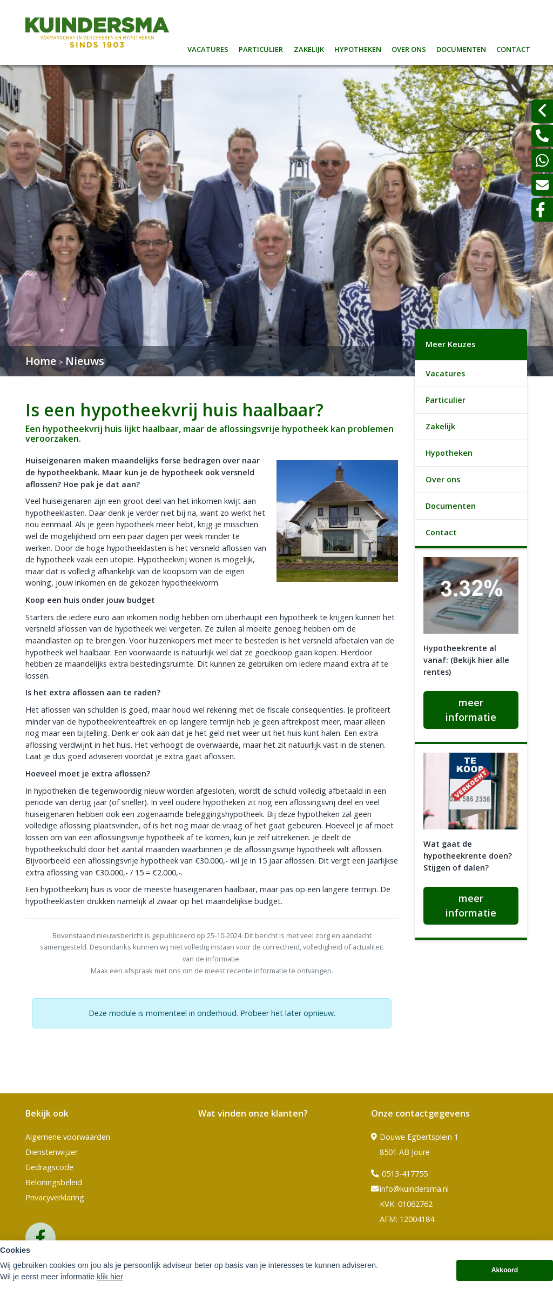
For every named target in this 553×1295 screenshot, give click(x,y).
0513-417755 (399, 1173)
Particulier (261, 48)
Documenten (461, 48)
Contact (513, 48)
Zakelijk (309, 48)
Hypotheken (357, 48)
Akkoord (504, 1273)
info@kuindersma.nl (410, 1189)
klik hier (110, 1279)
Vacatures (207, 48)
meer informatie (471, 709)
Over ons (409, 48)
